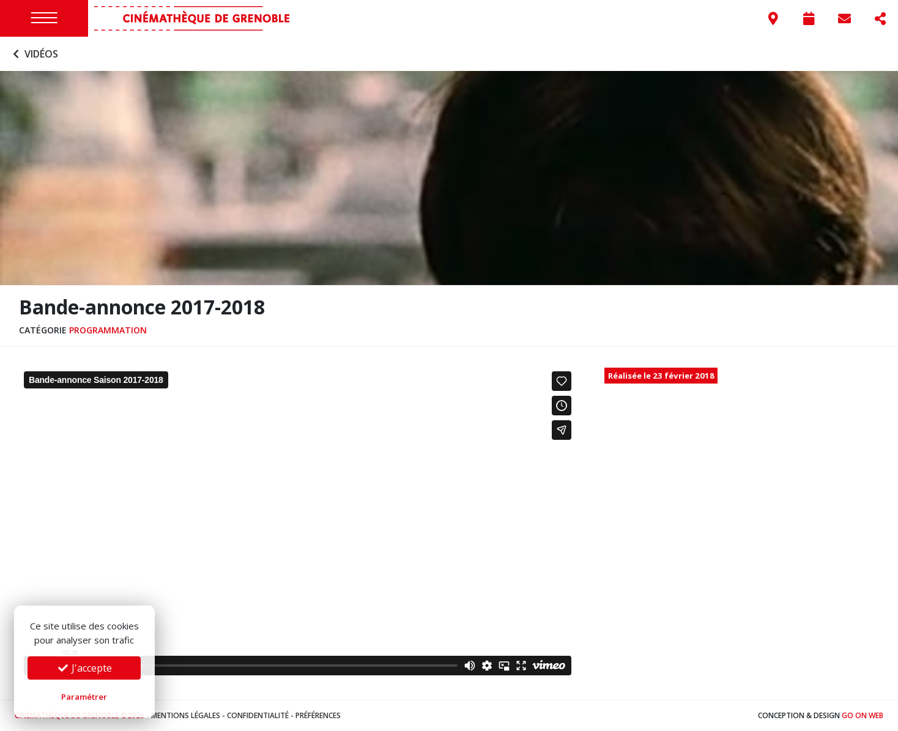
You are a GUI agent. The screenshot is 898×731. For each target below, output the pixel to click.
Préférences (318, 715)
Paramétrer (84, 696)
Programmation (108, 330)
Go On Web (862, 715)
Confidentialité (258, 715)
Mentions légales (185, 715)
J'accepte (84, 668)
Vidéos (34, 54)
